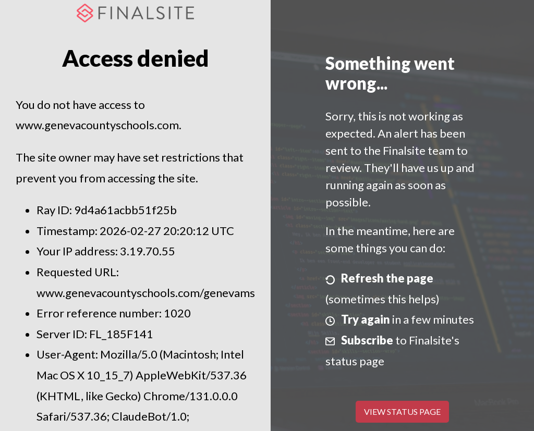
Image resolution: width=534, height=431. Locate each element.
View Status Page (402, 411)
